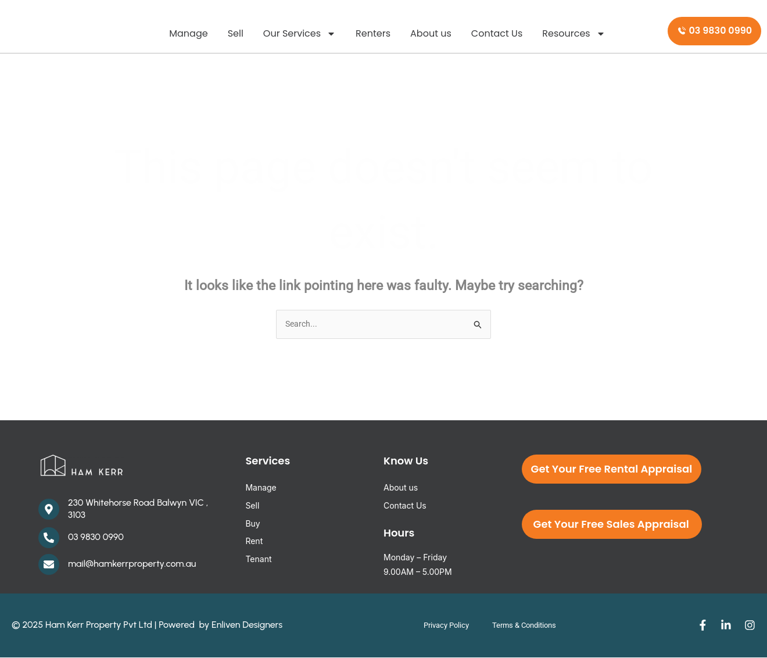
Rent (254, 542)
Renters (373, 33)
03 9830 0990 (96, 537)
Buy (252, 524)
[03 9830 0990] (48, 538)
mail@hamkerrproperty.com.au (132, 564)
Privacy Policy (439, 626)
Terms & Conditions (527, 626)
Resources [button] (573, 33)
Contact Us (496, 33)
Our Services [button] (299, 33)
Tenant (258, 559)
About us (430, 33)
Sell (235, 33)
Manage (188, 33)
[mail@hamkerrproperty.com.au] (48, 565)
